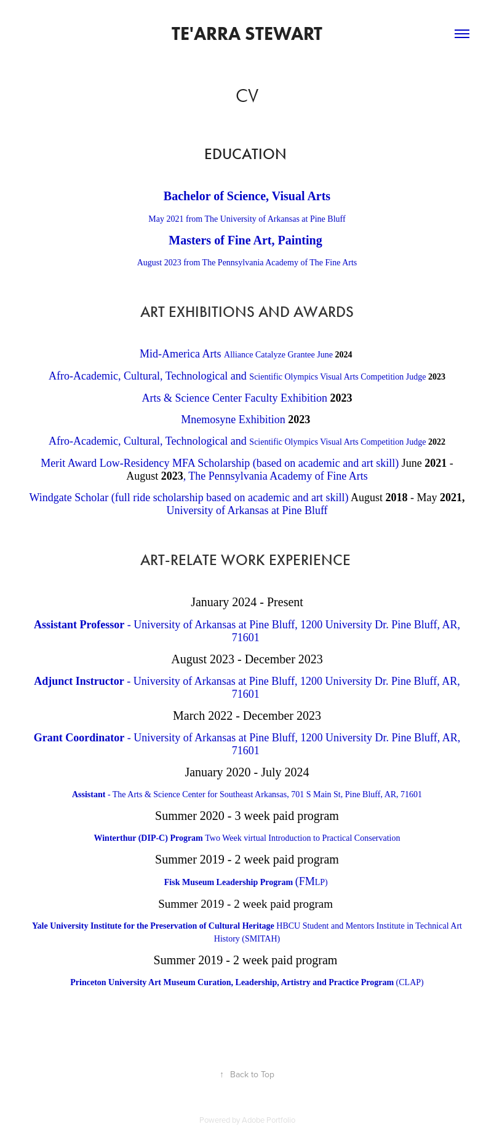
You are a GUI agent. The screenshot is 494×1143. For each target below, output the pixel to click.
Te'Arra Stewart (247, 33)
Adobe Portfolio (268, 1119)
